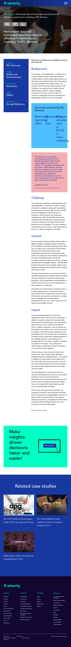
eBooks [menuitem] (55, 607)
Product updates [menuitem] (58, 619)
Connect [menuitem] (6, 599)
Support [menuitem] (39, 606)
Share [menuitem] (5, 606)
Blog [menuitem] (55, 612)
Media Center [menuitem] (40, 603)
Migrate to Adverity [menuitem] (58, 605)
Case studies (9, 14)
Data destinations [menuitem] (8, 615)
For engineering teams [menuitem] (26, 606)
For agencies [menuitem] (23, 599)
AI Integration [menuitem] (7, 611)
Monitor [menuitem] (6, 603)
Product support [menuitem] (57, 624)
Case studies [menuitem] (57, 610)
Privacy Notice (19, 636)
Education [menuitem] (56, 615)
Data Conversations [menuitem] (8, 608)
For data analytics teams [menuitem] (26, 608)
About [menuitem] (38, 596)
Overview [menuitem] (6, 596)
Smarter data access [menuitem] (25, 619)
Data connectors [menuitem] (8, 613)
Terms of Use (7, 636)
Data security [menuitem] (7, 618)
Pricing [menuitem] (5, 620)
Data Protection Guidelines (10, 638)
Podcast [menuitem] (55, 617)
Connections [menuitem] (57, 603)
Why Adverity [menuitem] (23, 596)
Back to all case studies (39, 410)
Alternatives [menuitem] (7, 623)
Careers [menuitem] (39, 599)
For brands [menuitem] (23, 601)
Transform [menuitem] (6, 601)
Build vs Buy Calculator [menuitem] (59, 600)
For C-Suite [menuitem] (23, 611)
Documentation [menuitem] (57, 622)
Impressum (6, 639)
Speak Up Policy (26, 638)
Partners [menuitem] (39, 601)
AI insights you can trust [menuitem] (26, 617)
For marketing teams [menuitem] (25, 603)
